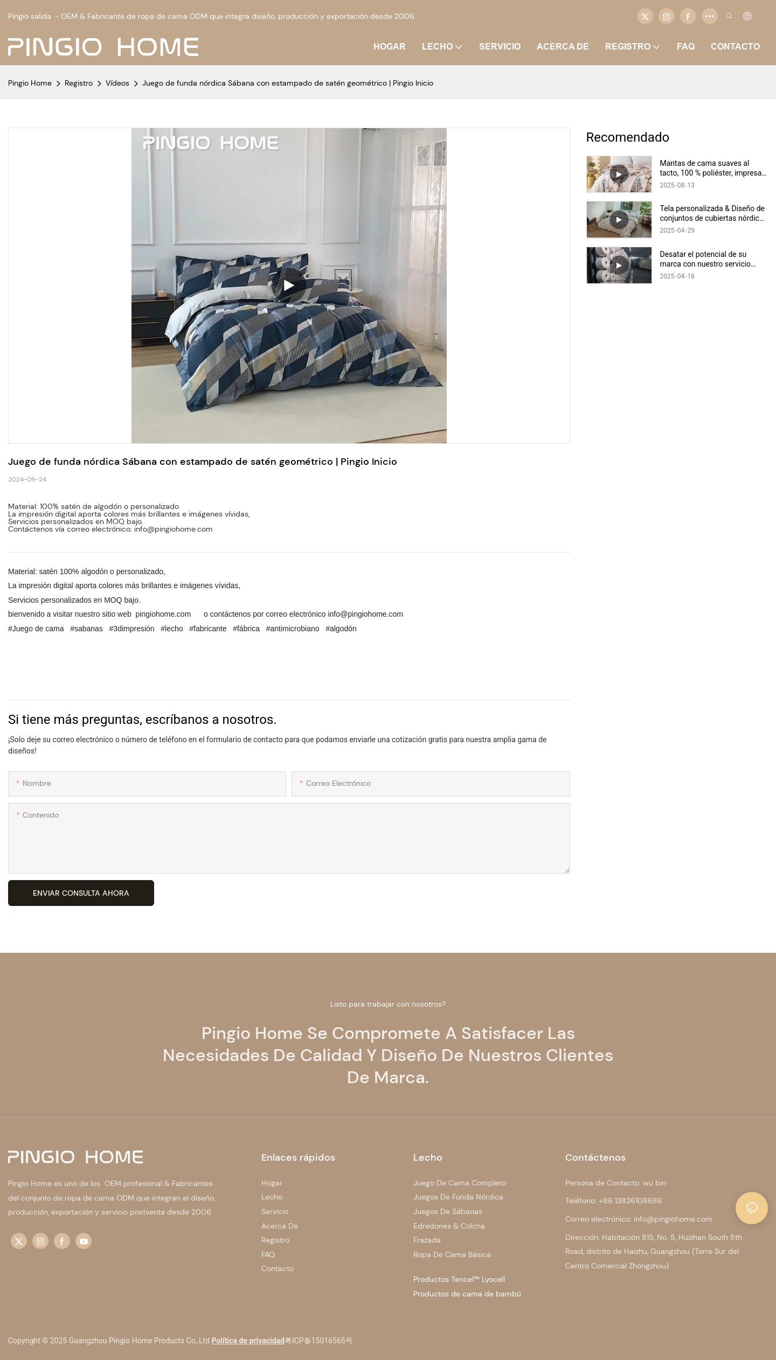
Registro (79, 83)
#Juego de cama (37, 628)
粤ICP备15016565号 (319, 1340)
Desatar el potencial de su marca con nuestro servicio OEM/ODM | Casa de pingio (705, 259)
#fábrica (246, 628)
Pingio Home (30, 83)
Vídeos (117, 83)
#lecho (171, 628)
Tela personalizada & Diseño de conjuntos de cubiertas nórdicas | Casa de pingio (713, 213)
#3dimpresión (132, 628)
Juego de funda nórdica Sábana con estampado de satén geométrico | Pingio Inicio (287, 83)
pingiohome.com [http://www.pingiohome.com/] (163, 614)
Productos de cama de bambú (467, 1294)
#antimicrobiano (293, 628)
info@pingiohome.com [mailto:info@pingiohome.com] (365, 614)
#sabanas (86, 628)
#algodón (340, 628)
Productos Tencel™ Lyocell (459, 1279)
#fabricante (207, 628)
